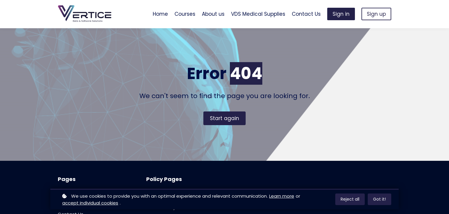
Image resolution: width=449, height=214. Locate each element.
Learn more (281, 196)
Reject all (350, 199)
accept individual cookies (90, 203)
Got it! (379, 199)
